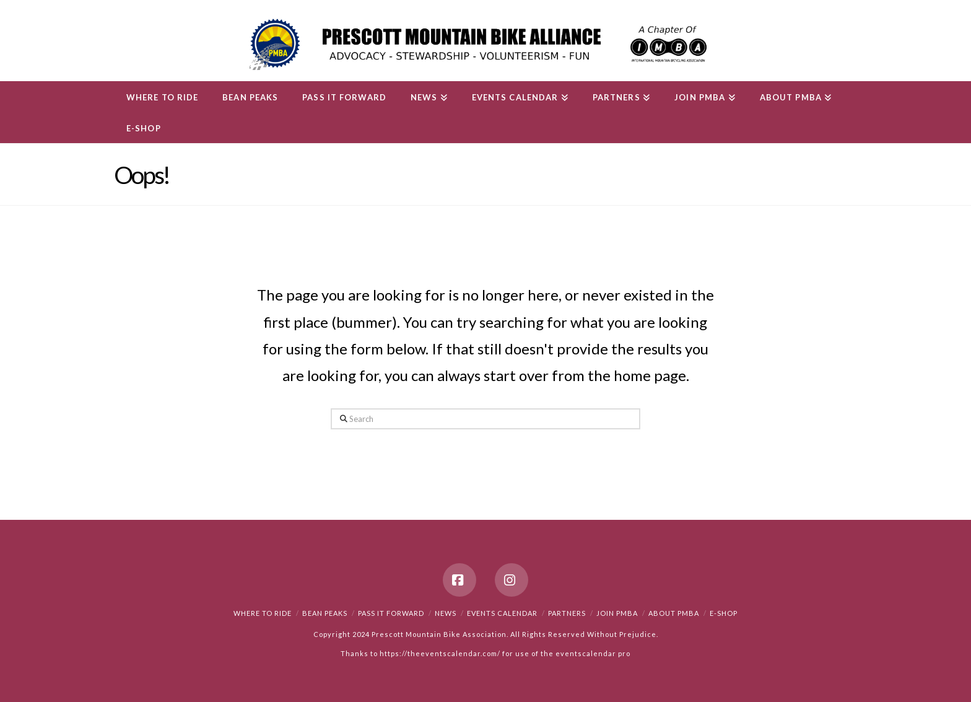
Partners (567, 613)
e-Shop (724, 613)
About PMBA (673, 613)
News (445, 613)
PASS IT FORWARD (391, 613)
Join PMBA (617, 613)
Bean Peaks (324, 613)
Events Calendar (502, 613)
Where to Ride (262, 613)
